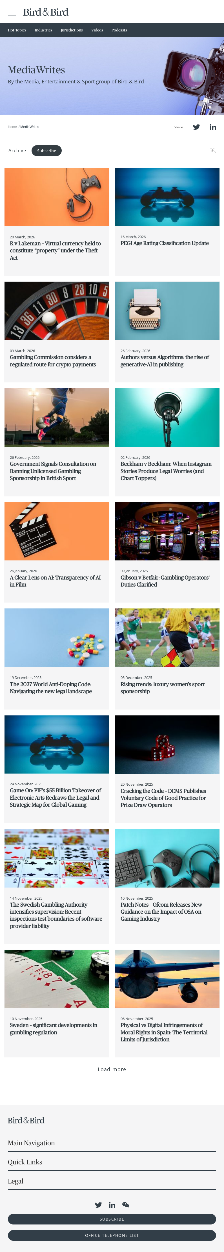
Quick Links (25, 1162)
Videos (97, 30)
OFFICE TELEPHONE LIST (112, 1235)
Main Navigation (31, 1143)
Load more (112, 1069)
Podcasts (119, 30)
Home (12, 127)
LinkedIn (213, 127)
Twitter (196, 127)
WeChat (125, 1204)
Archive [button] (17, 150)
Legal (15, 1181)
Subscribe (46, 150)
